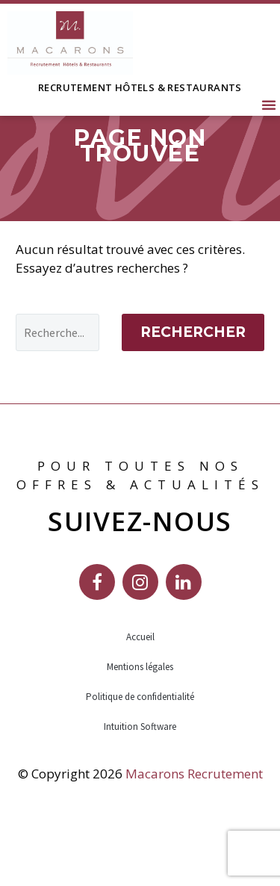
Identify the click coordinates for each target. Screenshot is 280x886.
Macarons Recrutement (194, 818)
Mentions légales (140, 711)
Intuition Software (140, 771)
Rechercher (193, 376)
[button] (269, 104)
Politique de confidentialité (140, 741)
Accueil (140, 681)
